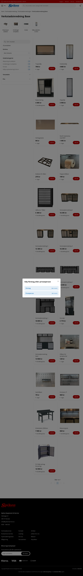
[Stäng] (58, 281)
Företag (41, 288)
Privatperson (41, 293)
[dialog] (41, 288)
